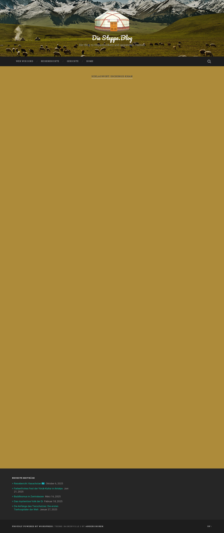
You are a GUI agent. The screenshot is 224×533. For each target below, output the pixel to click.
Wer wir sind (24, 61)
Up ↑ (209, 526)
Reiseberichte (50, 61)
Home (89, 61)
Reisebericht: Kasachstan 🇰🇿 (29, 483)
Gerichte (73, 61)
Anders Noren (94, 526)
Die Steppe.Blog (112, 38)
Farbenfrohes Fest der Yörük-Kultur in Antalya (38, 488)
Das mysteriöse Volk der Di (28, 501)
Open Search (209, 61)
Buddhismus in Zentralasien (29, 496)
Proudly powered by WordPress (32, 526)
